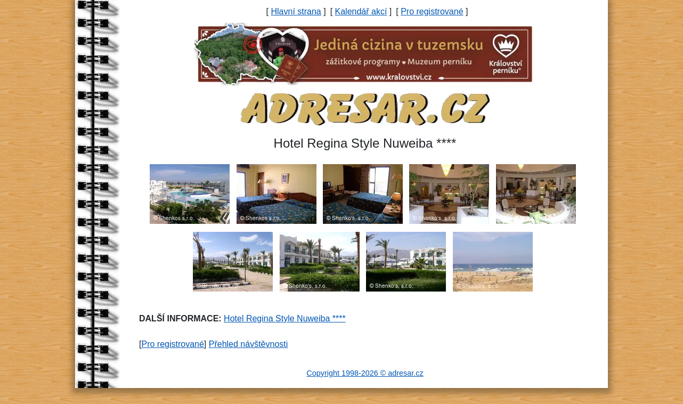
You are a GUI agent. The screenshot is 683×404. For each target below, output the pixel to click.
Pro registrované (432, 11)
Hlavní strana (296, 11)
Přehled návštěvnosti (248, 344)
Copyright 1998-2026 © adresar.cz (364, 373)
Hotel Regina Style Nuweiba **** (285, 318)
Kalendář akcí (361, 11)
